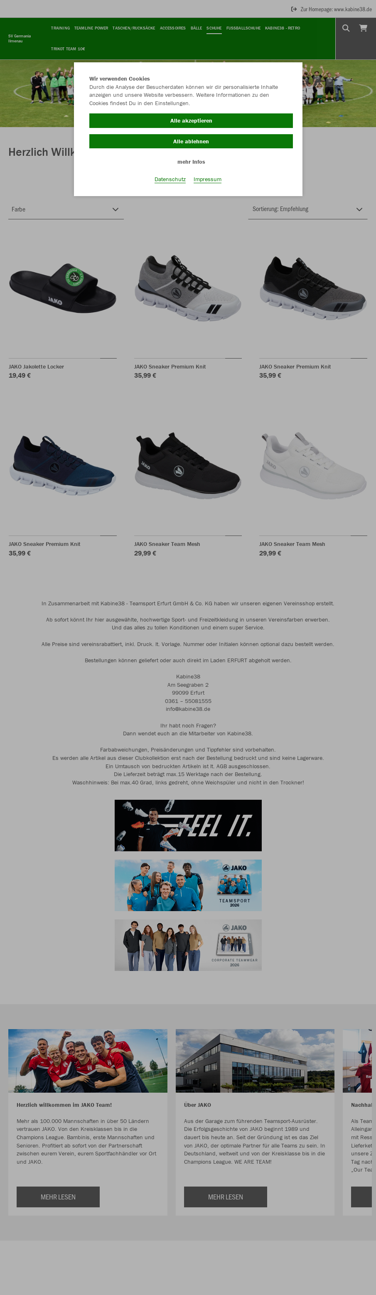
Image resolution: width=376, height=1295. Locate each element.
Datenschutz (170, 179)
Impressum (207, 179)
